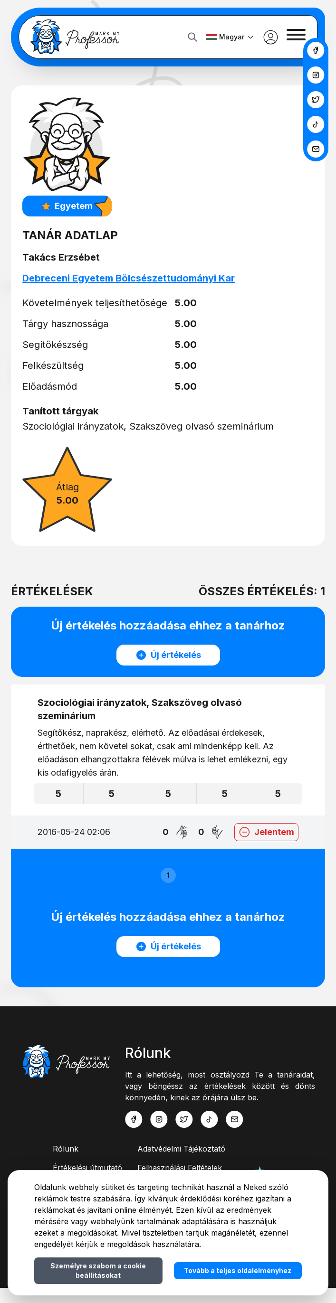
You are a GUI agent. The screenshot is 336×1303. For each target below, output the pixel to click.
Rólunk (65, 1164)
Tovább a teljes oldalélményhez (237, 1270)
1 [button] (168, 875)
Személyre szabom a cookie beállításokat (98, 1270)
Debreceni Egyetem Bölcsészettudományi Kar (136, 278)
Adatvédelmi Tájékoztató (181, 1164)
